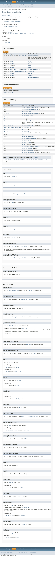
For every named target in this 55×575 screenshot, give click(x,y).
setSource (24, 152)
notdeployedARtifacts (34, 71)
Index (31, 1)
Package (8, 1)
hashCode (29, 164)
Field (10, 6)
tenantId (30, 77)
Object (10, 33)
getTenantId (25, 134)
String (12, 65)
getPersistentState (27, 123)
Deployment (18, 21)
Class (14, 57)
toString (24, 158)
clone (5, 164)
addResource (25, 111)
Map (11, 57)
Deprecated (26, 1)
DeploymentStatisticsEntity (10, 26)
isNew (29, 67)
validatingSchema (33, 79)
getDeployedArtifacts (28, 115)
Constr (13, 6)
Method (18, 6)
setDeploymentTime (27, 142)
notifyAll (41, 164)
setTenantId (25, 154)
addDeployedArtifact (28, 109)
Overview (3, 1)
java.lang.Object (6, 15)
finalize (16, 164)
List (20, 57)
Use (18, 1)
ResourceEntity (22, 73)
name (29, 69)
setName (24, 146)
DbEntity (12, 21)
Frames (18, 5)
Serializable (6, 21)
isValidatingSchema (27, 140)
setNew (24, 148)
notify (35, 164)
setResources (25, 150)
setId (23, 144)
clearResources (26, 113)
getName (24, 121)
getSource (24, 132)
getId (23, 119)
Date (11, 63)
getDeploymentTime (27, 117)
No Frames (24, 5)
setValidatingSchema (28, 156)
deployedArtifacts (33, 57)
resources (31, 73)
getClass (22, 164)
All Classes (33, 5)
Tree (21, 1)
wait (47, 164)
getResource (25, 128)
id (28, 65)
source (30, 75)
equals (10, 164)
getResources (25, 130)
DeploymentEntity (9, 94)
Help (35, 1)
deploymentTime (32, 63)
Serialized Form (8, 43)
